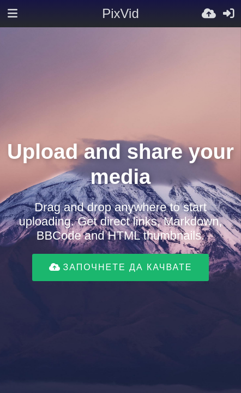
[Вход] (228, 13)
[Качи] (209, 13)
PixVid (120, 13)
